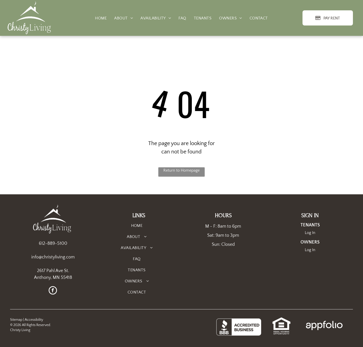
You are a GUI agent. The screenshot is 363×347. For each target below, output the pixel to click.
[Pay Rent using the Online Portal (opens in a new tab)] (327, 17)
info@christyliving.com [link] (53, 257)
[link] (281, 319)
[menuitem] (100, 18)
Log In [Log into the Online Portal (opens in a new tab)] (310, 232)
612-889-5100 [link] (53, 243)
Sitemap (16, 320)
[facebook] (53, 291)
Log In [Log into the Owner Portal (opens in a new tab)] (310, 250)
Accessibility (34, 320)
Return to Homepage (181, 170)
